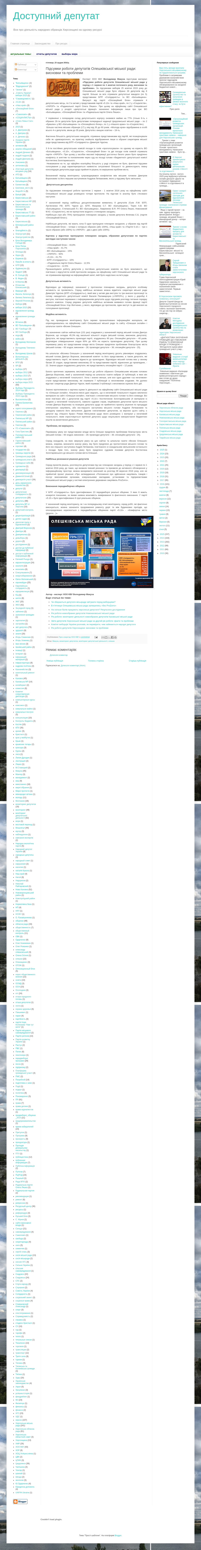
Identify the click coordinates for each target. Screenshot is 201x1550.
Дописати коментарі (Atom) (73, 665)
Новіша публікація (55, 661)
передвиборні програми (22, 1059)
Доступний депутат (56, 15)
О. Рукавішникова (24, 917)
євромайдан (21, 582)
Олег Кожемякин (23, 943)
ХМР (18, 1444)
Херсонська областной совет (23, 1436)
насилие (19, 867)
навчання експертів (24, 838)
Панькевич (20, 1012)
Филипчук (20, 1403)
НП (17, 907)
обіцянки (19, 921)
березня (163, 522)
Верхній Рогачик (23, 301)
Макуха (55, 641)
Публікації (20, 64)
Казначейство (22, 669)
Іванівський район (24, 647)
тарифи (19, 1333)
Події (18, 1086)
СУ (17, 1326)
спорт (18, 1310)
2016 (162, 484)
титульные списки (24, 1340)
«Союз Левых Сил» (24, 121)
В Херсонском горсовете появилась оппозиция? (170, 297)
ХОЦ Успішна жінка (24, 1453)
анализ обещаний (24, 149)
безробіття (20, 191)
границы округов (23, 453)
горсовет (19, 446)
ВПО (18, 362)
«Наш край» (21, 105)
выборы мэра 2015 (24, 382)
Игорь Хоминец (22, 640)
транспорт (20, 1353)
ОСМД (18, 983)
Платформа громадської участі (24, 1072)
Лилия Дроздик (22, 758)
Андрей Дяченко (23, 152)
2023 (162, 457)
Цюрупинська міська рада (171, 434)
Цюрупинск (21, 1463)
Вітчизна (19, 322)
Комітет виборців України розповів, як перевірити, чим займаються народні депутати (93, 624)
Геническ (20, 412)
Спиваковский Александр (22, 1305)
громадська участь (24, 460)
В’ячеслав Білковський (21, 286)
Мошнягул (20, 828)
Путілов (19, 1172)
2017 (162, 480)
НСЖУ (18, 914)
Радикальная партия (25, 1190)
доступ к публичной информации (24, 554)
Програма (20, 1136)
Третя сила (20, 1356)
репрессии (20, 1203)
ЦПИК (18, 1460)
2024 (162, 454)
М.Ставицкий (21, 768)
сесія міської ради (24, 1255)
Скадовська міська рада (170, 431)
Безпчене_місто (23, 188)
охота (18, 1006)
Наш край (20, 874)
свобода (19, 1238)
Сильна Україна (23, 1265)
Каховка (19, 678)
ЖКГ (18, 601)
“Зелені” (19, 90)
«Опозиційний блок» (25, 108)
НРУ (17, 911)
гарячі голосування (24, 408)
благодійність (22, 230)
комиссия (20, 688)
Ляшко (18, 764)
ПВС (18, 1048)
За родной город (23, 608)
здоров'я (19, 630)
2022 (162, 461)
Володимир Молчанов (26, 342)
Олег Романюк (22, 946)
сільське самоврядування (23, 1269)
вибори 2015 (21, 307)
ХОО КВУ (20, 1447)
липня (162, 506)
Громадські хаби (23, 463)
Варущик (20, 291)
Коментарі (21, 70)
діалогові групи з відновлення (23, 523)
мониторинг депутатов (68, 641)
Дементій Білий (23, 476)
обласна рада (22, 924)
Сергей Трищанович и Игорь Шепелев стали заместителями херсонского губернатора (173, 267)
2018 (162, 476)
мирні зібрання (22, 787)
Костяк (19, 724)
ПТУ (17, 1153)
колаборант (21, 685)
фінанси (19, 1410)
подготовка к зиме (24, 1083)
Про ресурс (61, 43)
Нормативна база (23, 904)
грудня (162, 487)
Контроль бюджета (24, 721)
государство (21, 450)
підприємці (20, 1067)
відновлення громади (25, 316)
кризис (19, 731)
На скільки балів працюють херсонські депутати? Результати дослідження (88, 609)
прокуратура (21, 1142)
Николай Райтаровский (22, 885)
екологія (19, 566)
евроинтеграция (23, 562)
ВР (17, 366)
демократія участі (24, 479)
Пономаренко (22, 1096)
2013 (162, 542)
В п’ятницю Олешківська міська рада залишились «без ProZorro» (83, 605)
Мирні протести (23, 791)
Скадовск (20, 1274)
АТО (17, 174)
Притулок (20, 1132)
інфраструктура (23, 663)
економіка (20, 569)
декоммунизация (23, 473)
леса (18, 754)
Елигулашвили (22, 572)
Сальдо (19, 1229)
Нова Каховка (22, 889)
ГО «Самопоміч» (23, 428)
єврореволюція (22, 591)
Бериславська (22, 198)
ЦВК (17, 1457)
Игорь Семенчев (23, 637)
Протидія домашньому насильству (21, 1147)
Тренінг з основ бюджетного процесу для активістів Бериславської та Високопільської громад (173, 234)
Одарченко (20, 940)
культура (19, 747)
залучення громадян (25, 615)
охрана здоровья (23, 1009)
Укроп (18, 1387)
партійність (21, 1019)
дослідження (21, 544)
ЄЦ (17, 595)
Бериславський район (25, 216)
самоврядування (23, 1232)
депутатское (21, 498)
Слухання (20, 1287)
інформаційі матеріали (21, 658)
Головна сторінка (96, 661)
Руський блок (22, 1216)
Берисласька (21, 221)
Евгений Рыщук (23, 559)
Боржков (19, 258)
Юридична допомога (25, 1487)
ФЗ (17, 1400)
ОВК (17, 936)
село (18, 1245)
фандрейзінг (21, 1397)
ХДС (18, 1416)
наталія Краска (22, 870)
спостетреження (23, 1313)
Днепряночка (21, 534)
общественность (23, 927)
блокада (19, 252)
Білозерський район (25, 225)
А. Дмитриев (21, 130)
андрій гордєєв (22, 155)
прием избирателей (24, 1127)
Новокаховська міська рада (171, 418)
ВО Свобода (21, 332)
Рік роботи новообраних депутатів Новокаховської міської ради (82, 613)
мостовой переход (24, 824)
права (18, 1103)
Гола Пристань (22, 431)
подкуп (19, 1090)
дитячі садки (21, 519)
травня (162, 514)
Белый (18, 194)
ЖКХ (18, 605)
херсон (19, 1420)
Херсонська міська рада (170, 411)
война (18, 339)
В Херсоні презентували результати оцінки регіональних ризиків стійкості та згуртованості (173, 164)
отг (17, 993)
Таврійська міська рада (169, 438)
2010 (162, 553)
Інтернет (19, 654)
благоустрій (21, 234)
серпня (162, 503)
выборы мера (22, 379)
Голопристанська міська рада (172, 421)
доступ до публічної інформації (25, 549)
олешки (111, 641)
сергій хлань (21, 1252)
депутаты (20, 501)
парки (18, 1016)
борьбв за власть (23, 262)
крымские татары (23, 744)
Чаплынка (20, 1467)
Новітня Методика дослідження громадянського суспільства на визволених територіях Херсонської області (173, 326)
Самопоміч (20, 1235)
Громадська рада (23, 456)
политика (20, 1093)
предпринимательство (26, 1121)
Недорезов (20, 880)
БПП (18, 265)
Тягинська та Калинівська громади (25, 1367)
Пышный (20, 1178)
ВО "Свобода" (22, 329)
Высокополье (22, 399)
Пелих (18, 1052)
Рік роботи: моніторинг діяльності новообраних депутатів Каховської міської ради (92, 616)
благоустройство (23, 237)
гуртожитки (20, 466)
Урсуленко (20, 1390)
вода (18, 335)
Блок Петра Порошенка (21, 247)
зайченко (20, 611)
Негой (18, 877)
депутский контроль (25, 510)
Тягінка (19, 1374)
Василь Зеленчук (23, 294)
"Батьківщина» (22, 83)
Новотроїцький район (25, 898)
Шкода (18, 1477)
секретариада (22, 1242)
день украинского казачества (23, 484)
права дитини (22, 1106)
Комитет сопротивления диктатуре (22, 694)
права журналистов (24, 1109)
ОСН (18, 987)
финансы (20, 1406)
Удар (18, 1378)
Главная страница (20, 43)
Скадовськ (20, 1277)
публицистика (22, 1157)
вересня (163, 499)
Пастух (19, 1045)
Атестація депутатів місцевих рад (25, 170)
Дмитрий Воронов (24, 528)
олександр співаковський (22, 951)
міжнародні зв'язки (24, 794)
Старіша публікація (137, 661)
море (18, 821)
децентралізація (23, 515)
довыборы (20, 538)
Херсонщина (21, 1440)
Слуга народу (22, 1284)
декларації (20, 469)
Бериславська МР (24, 201)
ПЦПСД (19, 1175)
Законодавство (42, 43)
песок (18, 1064)
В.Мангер (20, 282)
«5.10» (19, 102)
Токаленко (20, 1343)
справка (19, 1320)
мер (17, 781)
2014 (162, 538)
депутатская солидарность (22, 493)
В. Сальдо (20, 275)
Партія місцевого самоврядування (23, 1031)
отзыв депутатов (23, 1002)
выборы (19, 369)
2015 (18, 127)
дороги (19, 541)
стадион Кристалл (24, 1323)
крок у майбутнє (23, 738)
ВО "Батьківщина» (24, 325)
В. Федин (20, 278)
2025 (162, 450)
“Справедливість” (23, 99)
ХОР (18, 1450)
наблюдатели (22, 834)
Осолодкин (20, 990)
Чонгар (19, 1470)
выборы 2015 (22, 376)
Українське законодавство (22, 1382)
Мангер (19, 774)
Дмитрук (19, 531)
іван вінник (20, 644)
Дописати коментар (58, 655)
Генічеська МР (22, 418)
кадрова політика (23, 666)
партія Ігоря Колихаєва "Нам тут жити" (25, 1024)
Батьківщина (21, 181)
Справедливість (23, 1316)
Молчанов (20, 801)
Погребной (20, 1080)
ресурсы (19, 1209)
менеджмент (21, 777)
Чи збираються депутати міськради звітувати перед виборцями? (83, 602)
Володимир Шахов (24, 353)
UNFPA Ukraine (22, 1492)
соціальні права (23, 1301)
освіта (18, 980)
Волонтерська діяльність (22, 358)
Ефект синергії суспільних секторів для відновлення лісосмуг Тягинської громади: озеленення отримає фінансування (173, 199)
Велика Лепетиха (23, 297)
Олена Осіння (22, 955)
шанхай (19, 1473)
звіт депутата (21, 627)
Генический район (24, 415)
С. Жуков (20, 1219)
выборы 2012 (22, 372)
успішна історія (22, 1393)
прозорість (20, 1139)
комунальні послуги (24, 712)
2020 (162, 469)
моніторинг (20, 810)
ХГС (17, 1413)
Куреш (18, 751)
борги (18, 255)
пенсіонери (21, 1055)
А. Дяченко (20, 137)
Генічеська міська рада (169, 428)
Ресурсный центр (23, 1206)
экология (20, 1480)
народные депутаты (25, 855)
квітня (162, 518)
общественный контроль (22, 932)
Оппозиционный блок (25, 969)
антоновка (20, 165)
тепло (18, 1336)
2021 (162, 465)
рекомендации (22, 1196)
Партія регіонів (22, 1036)
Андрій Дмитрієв (23, 159)
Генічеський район (24, 422)
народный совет (23, 860)
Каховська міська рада (169, 414)
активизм (20, 146)
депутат (19, 488)
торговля (20, 1346)
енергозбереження (24, 576)
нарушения (21, 864)
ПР (17, 1099)
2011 (162, 549)
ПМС (18, 1076)
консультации (22, 718)
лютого (162, 525)
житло (18, 598)
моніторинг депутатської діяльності (93, 641)
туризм (19, 1359)
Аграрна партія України (22, 141)
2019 (162, 472)
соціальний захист (24, 1297)
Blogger (118, 1535)
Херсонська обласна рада (171, 408)
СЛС (18, 1281)
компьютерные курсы (25, 700)
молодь (19, 797)
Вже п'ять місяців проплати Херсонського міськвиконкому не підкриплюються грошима (172, 70)
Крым (18, 741)
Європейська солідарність (21, 587)
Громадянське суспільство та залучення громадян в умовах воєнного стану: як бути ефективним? (173, 99)
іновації (19, 650)
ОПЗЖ (18, 965)
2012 (162, 546)
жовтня (162, 495)
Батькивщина (22, 178)
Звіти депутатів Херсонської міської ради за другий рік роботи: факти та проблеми (92, 621)
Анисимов (20, 162)
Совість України (23, 1291)
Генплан (19, 425)
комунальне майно (24, 709)
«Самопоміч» (22, 114)
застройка (20, 624)
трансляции (21, 1350)
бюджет (19, 272)
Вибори (19, 304)
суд (17, 1330)
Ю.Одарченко (22, 1483)
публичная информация (21, 1161)
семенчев (20, 1248)
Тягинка (19, 1363)
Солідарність (21, 1294)
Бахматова (20, 185)
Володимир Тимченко (25, 348)
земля (18, 634)
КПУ (17, 728)
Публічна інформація (25, 1166)
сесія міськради (23, 1258)
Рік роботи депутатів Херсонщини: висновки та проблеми (79, 628)
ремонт (19, 1199)
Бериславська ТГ (23, 212)
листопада (164, 491)
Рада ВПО (20, 1182)
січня (161, 529)
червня (162, 510)
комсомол (20, 705)
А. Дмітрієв (20, 133)
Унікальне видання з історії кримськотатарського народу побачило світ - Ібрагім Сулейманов (173, 361)
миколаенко (21, 784)
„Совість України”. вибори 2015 (24, 94)
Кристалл (20, 734)
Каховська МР (22, 682)
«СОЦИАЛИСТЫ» (24, 117)
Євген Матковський (24, 579)
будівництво (21, 268)
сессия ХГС (21, 1262)
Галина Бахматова (24, 403)
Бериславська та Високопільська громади (23, 206)
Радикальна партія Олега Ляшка (24, 1186)
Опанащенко (21, 962)
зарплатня (20, 620)
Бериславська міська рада (171, 424)
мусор (18, 831)
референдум (21, 1213)
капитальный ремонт (25, 673)
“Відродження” (22, 86)
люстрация (20, 761)
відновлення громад (25, 311)
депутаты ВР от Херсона (23, 505)
